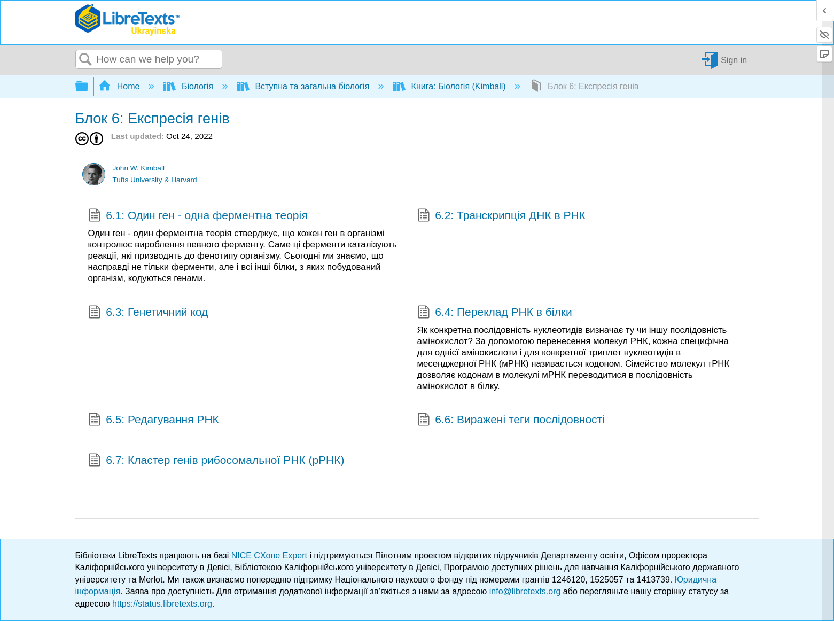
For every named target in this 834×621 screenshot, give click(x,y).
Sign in (734, 59)
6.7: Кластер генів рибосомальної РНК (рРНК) (216, 461)
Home (120, 86)
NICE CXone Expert (270, 555)
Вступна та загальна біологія (304, 86)
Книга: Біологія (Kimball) (450, 86)
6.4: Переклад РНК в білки (494, 313)
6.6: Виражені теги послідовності (511, 421)
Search (86, 60)
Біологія (189, 86)
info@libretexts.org (525, 591)
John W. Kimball (138, 168)
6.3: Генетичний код (148, 313)
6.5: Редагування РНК (153, 421)
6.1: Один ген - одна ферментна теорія (198, 216)
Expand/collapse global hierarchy (88, 87)
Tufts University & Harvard (154, 180)
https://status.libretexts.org (162, 603)
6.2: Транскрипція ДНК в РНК (501, 216)
